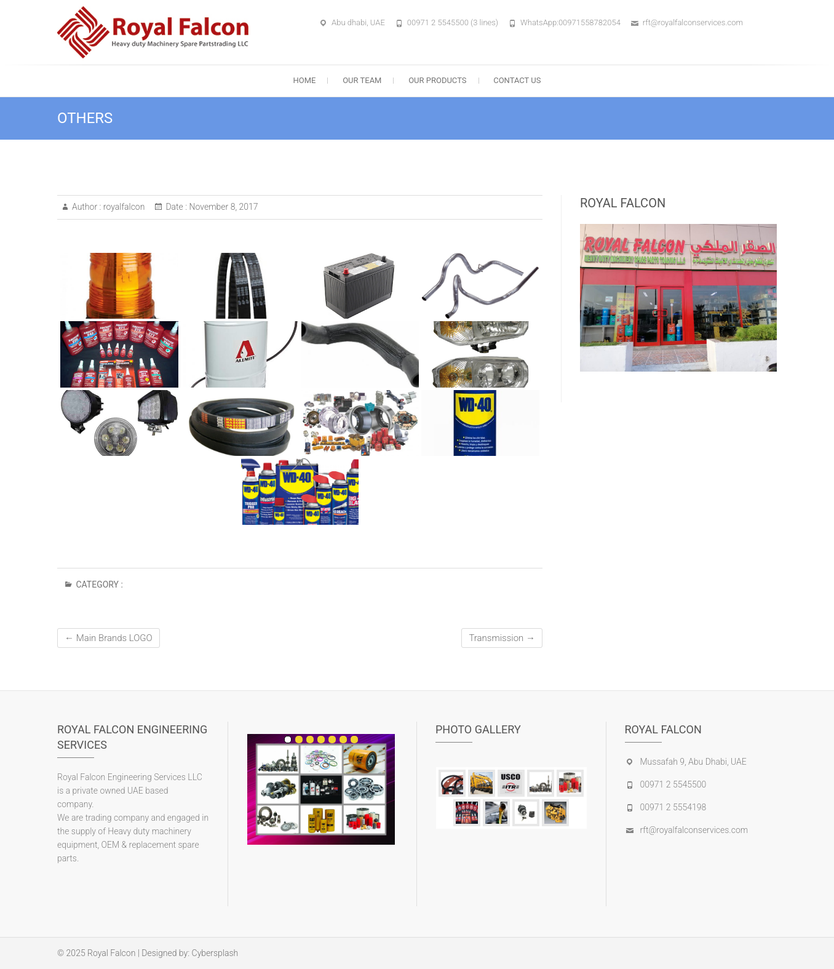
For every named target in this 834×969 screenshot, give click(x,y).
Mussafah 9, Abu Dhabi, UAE (693, 762)
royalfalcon (123, 207)
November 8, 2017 (222, 207)
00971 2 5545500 (673, 784)
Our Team (362, 80)
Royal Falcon (111, 953)
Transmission (502, 638)
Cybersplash (215, 953)
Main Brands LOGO (109, 638)
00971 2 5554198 (673, 807)
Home (304, 80)
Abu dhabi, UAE (358, 22)
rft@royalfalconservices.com (693, 22)
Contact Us (517, 80)
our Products (437, 80)
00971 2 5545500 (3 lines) (452, 22)
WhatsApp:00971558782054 (570, 22)
